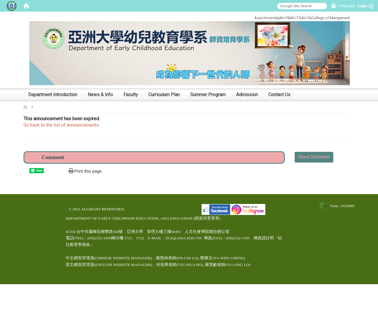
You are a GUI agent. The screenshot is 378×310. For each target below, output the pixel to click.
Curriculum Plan (164, 94)
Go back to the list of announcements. (62, 125)
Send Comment (314, 157)
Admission (247, 94)
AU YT (295, 18)
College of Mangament (331, 18)
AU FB (285, 18)
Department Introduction (52, 94)
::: (234, 17)
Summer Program (208, 94)
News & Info (100, 94)
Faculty (130, 94)
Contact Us (279, 94)
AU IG (306, 18)
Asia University (266, 18)
